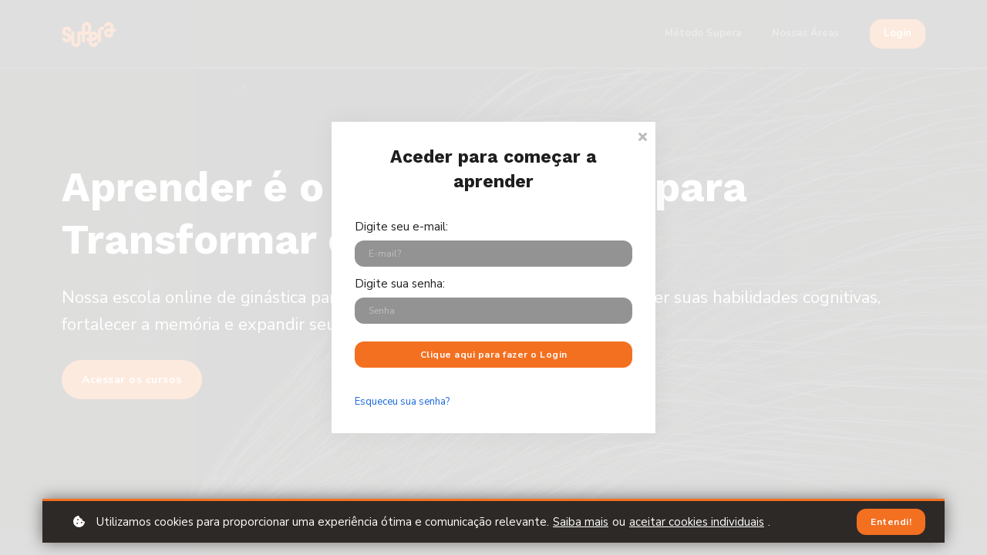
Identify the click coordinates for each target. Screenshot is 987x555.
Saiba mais (580, 522)
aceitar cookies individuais (696, 522)
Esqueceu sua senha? (402, 402)
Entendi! (891, 522)
